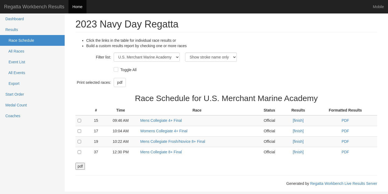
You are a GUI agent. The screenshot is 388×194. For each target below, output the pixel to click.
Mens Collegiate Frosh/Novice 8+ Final (172, 141)
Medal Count (16, 105)
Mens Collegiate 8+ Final (161, 152)
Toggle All (128, 70)
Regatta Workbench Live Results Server (343, 183)
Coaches (12, 116)
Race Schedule (19, 40)
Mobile (378, 7)
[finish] (298, 120)
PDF (345, 120)
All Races (14, 51)
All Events (15, 73)
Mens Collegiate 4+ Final (161, 120)
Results (11, 29)
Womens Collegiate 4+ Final (163, 131)
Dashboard (14, 19)
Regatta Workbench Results (34, 6)
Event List (15, 62)
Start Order (14, 94)
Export (12, 83)
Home (77, 7)
